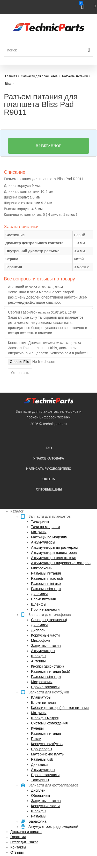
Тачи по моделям (45, 527)
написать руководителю (48, 469)
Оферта (48, 479)
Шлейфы (38, 604)
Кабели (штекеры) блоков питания (60, 708)
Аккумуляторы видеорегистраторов (61, 563)
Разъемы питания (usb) (50, 671)
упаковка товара (48, 458)
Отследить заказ (24, 842)
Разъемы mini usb (46, 584)
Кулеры (37, 728)
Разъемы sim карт (46, 589)
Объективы (40, 795)
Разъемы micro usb (47, 578)
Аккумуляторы (43, 542)
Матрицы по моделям (49, 537)
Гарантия (18, 837)
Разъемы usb (42, 759)
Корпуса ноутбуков (47, 744)
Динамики (39, 594)
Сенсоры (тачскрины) (49, 620)
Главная (11, 76)
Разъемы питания (46, 573)
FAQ (49, 448)
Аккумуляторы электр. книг (53, 558)
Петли (36, 739)
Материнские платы (47, 754)
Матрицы (38, 532)
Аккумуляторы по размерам (54, 547)
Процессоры (41, 749)
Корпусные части (45, 635)
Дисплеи (38, 630)
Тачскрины (40, 521)
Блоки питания (43, 599)
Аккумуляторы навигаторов (54, 553)
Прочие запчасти (45, 609)
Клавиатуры (41, 697)
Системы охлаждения (49, 723)
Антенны (38, 661)
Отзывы (17, 852)
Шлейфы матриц (45, 718)
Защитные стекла (46, 646)
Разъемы (38, 816)
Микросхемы (42, 568)
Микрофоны (41, 640)
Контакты (18, 847)
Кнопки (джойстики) (47, 666)
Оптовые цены (49, 489)
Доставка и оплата (26, 832)
